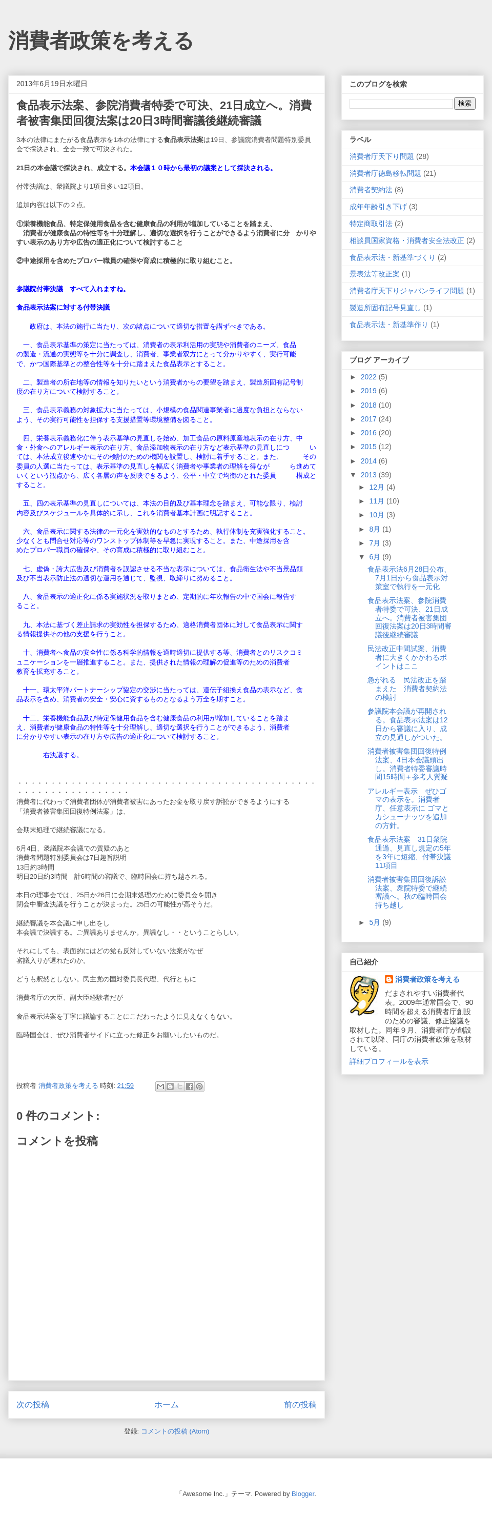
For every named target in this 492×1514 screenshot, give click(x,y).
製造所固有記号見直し (385, 308)
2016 (370, 433)
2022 (370, 377)
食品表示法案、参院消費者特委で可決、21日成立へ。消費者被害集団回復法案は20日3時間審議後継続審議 (409, 617)
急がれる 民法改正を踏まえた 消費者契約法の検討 (407, 688)
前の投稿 (300, 1404)
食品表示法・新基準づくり (393, 257)
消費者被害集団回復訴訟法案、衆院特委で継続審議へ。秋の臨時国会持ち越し (407, 892)
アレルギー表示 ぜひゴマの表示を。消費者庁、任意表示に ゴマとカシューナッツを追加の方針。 (408, 808)
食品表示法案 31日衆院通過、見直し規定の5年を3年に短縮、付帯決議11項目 (409, 852)
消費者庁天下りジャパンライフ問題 (407, 291)
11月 (377, 501)
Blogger (303, 1494)
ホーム (166, 1404)
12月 (377, 487)
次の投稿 (32, 1404)
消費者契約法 (371, 190)
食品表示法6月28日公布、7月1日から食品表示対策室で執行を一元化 (409, 578)
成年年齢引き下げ (378, 207)
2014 (370, 461)
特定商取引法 (371, 223)
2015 (370, 446)
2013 (370, 475)
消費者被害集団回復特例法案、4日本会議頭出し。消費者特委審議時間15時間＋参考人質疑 (407, 764)
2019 (370, 391)
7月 (375, 543)
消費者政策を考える (101, 40)
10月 (377, 515)
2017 (370, 419)
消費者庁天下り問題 (382, 156)
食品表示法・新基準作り (389, 324)
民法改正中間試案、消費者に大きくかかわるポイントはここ (407, 657)
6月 (375, 557)
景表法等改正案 (375, 274)
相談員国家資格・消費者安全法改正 (407, 240)
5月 (375, 922)
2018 (370, 405)
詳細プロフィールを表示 (389, 1061)
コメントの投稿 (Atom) (175, 1431)
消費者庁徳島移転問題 (385, 173)
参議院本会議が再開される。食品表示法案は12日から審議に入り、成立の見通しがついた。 (407, 724)
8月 (375, 529)
